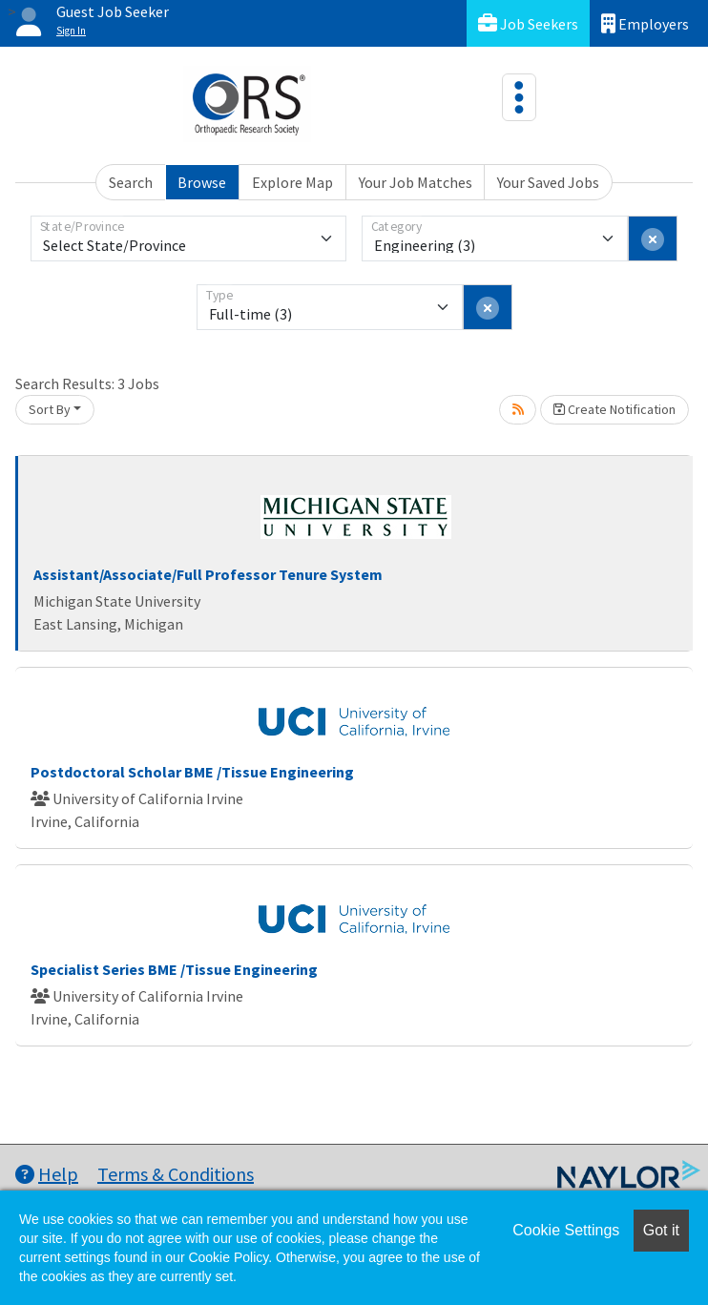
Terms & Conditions (175, 1174)
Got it (661, 1230)
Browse (201, 182)
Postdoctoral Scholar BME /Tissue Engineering (192, 771)
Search (131, 182)
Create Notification (614, 409)
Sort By (50, 409)
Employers (645, 23)
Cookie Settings (565, 1230)
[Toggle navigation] (519, 97)
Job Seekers (528, 23)
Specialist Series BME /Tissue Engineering (174, 969)
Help (46, 1174)
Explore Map (292, 182)
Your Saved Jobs (548, 182)
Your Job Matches (415, 182)
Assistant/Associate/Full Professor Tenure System (208, 574)
